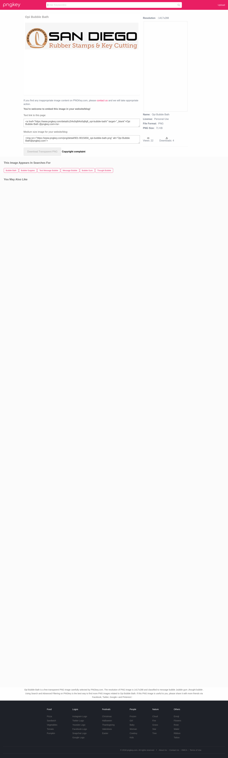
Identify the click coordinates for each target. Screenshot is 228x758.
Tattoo (176, 737)
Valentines (107, 729)
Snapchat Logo (79, 733)
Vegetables (52, 725)
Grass (155, 725)
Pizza (49, 716)
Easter (105, 733)
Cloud (155, 716)
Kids (132, 737)
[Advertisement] (62, 72)
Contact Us (174, 750)
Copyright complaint (74, 151)
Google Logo (78, 737)
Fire (154, 720)
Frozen (133, 716)
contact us (102, 100)
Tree (154, 733)
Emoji (176, 716)
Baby (132, 725)
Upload (221, 5)
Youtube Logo (78, 725)
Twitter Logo (78, 720)
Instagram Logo (79, 716)
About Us (163, 750)
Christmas (107, 716)
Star (154, 729)
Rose (176, 725)
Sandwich (51, 720)
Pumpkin (51, 733)
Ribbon (177, 733)
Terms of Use (195, 750)
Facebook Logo (79, 729)
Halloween (107, 720)
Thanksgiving (108, 725)
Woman (133, 729)
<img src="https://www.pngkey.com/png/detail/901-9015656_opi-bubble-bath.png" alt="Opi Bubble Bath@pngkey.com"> (82, 139)
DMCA (184, 750)
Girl (131, 720)
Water (176, 729)
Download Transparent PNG (42, 151)
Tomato (50, 729)
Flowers (177, 720)
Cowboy (133, 733)
